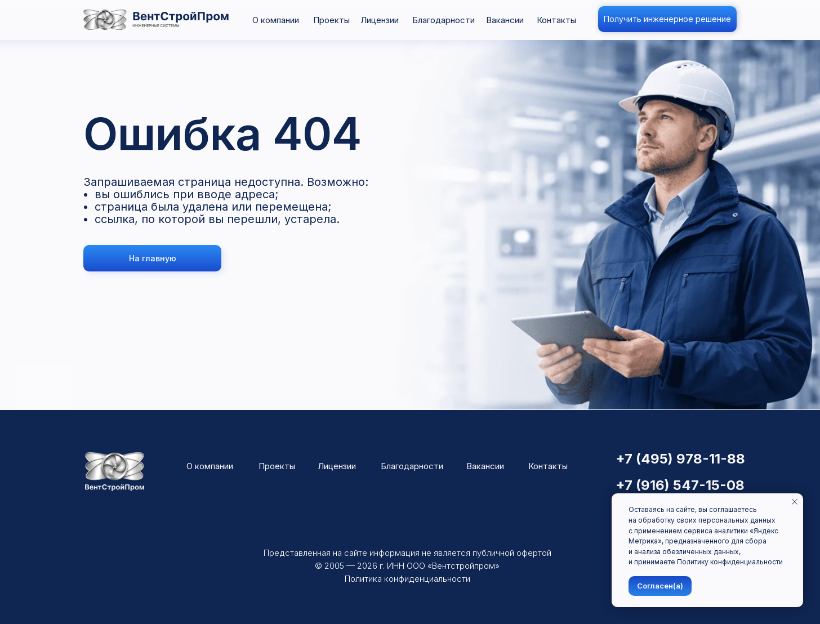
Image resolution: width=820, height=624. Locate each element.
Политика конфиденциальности (407, 578)
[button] (667, 19)
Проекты (331, 20)
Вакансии (505, 20)
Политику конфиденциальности (730, 562)
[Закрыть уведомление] (794, 501)
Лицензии (379, 20)
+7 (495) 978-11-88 (680, 459)
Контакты (556, 20)
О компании (275, 20)
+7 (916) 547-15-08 (680, 485)
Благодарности (443, 20)
